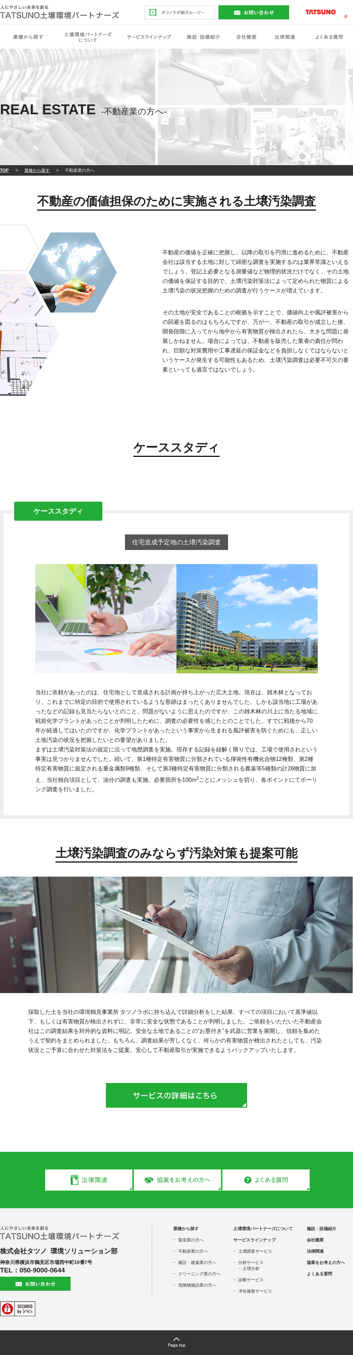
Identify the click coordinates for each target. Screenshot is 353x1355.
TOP (4, 170)
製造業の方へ (191, 1240)
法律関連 (315, 1251)
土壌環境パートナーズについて (263, 1228)
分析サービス (251, 1262)
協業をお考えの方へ (326, 1262)
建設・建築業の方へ (197, 1262)
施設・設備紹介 (321, 1228)
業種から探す (37, 170)
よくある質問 (319, 1273)
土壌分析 (251, 1268)
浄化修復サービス (255, 1291)
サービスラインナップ (254, 1240)
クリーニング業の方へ (199, 1273)
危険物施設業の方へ (197, 1285)
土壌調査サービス (255, 1251)
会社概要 (315, 1240)
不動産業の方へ (193, 1251)
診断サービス (251, 1279)
